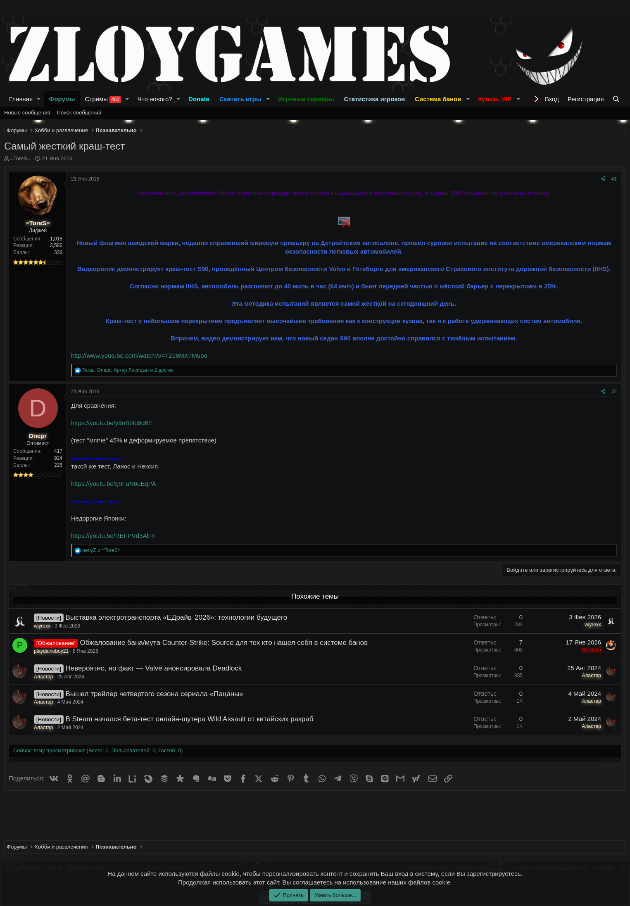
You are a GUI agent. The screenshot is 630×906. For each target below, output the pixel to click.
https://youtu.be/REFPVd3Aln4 (113, 535)
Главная (21, 98)
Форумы (62, 98)
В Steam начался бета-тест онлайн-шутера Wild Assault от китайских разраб (189, 719)
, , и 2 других (128, 370)
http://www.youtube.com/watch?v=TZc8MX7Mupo (139, 355)
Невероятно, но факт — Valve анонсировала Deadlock (153, 668)
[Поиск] (617, 99)
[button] (38, 99)
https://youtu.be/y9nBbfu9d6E (111, 422)
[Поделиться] (603, 179)
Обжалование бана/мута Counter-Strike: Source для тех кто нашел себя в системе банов (224, 643)
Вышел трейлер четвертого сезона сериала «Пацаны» (154, 694)
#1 (614, 179)
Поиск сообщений (79, 112)
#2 (614, 392)
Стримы (103, 99)
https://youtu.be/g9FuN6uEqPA (113, 483)
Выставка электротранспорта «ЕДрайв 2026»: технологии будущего (176, 617)
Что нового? (155, 98)
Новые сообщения (27, 112)
